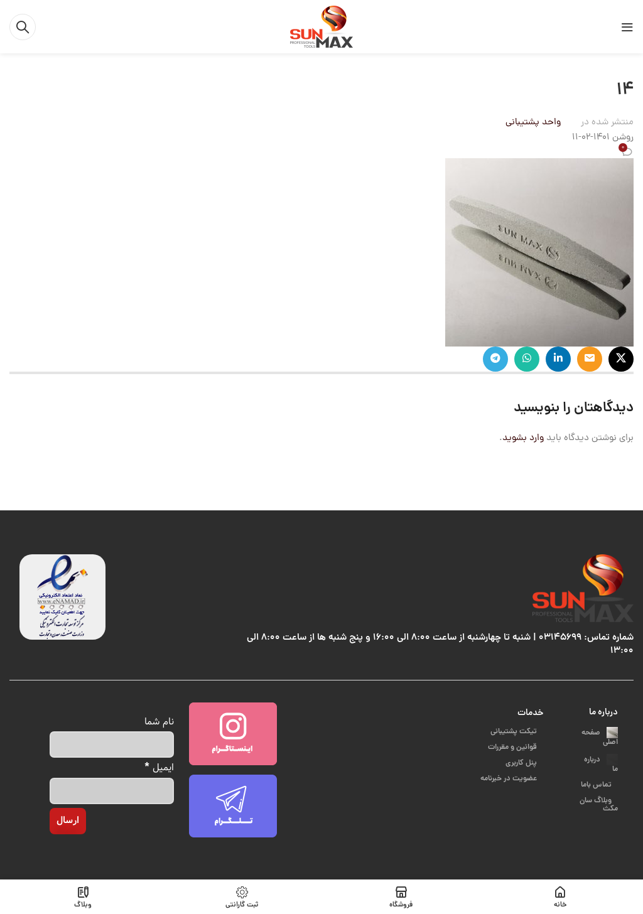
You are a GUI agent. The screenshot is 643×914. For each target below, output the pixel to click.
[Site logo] (321, 27)
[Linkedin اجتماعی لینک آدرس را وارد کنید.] (558, 359)
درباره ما (603, 712)
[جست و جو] (22, 27)
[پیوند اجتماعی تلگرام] (495, 359)
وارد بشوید (523, 438)
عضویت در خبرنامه (509, 779)
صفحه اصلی (599, 737)
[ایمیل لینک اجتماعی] (589, 359)
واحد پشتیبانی (533, 123)
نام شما (159, 721)
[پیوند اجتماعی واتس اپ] (526, 359)
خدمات (530, 713)
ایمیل (159, 767)
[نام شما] (112, 744)
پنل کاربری (522, 763)
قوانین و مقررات (513, 747)
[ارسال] (68, 821)
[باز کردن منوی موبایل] (627, 27)
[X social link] (621, 359)
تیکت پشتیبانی (514, 732)
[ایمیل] (112, 791)
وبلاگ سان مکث (599, 793)
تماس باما (597, 774)
